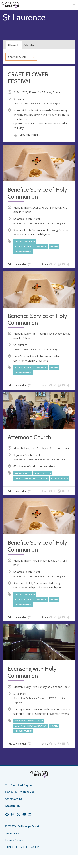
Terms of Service (14, 840)
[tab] (19, 264)
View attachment (30, 134)
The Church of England (19, 785)
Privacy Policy (12, 833)
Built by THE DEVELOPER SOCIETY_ (22, 846)
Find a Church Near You (20, 792)
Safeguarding (13, 799)
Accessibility (12, 806)
